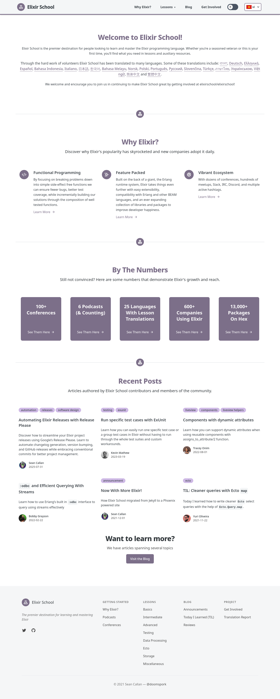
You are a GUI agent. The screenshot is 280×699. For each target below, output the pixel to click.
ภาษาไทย (222, 68)
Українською (241, 68)
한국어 (95, 68)
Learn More (44, 212)
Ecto (146, 648)
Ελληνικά (251, 63)
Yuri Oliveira (201, 516)
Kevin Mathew (120, 453)
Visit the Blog (140, 559)
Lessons (166, 7)
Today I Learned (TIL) (199, 617)
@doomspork (156, 684)
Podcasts (109, 617)
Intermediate (152, 617)
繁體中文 (154, 74)
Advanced (150, 625)
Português (158, 68)
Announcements (195, 609)
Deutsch (235, 63)
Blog (188, 7)
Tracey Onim (201, 448)
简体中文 (133, 74)
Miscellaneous (153, 664)
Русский (175, 68)
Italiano (71, 68)
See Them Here (41, 332)
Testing (148, 633)
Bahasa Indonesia (48, 68)
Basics (147, 609)
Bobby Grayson (38, 516)
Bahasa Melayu (114, 68)
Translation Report (237, 617)
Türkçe (208, 68)
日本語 (83, 68)
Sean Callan (36, 463)
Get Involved (211, 7)
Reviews (189, 625)
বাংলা (223, 63)
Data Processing (155, 640)
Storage (148, 656)
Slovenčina (192, 68)
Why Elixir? (142, 7)
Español (26, 68)
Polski (144, 68)
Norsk (132, 68)
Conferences (112, 625)
